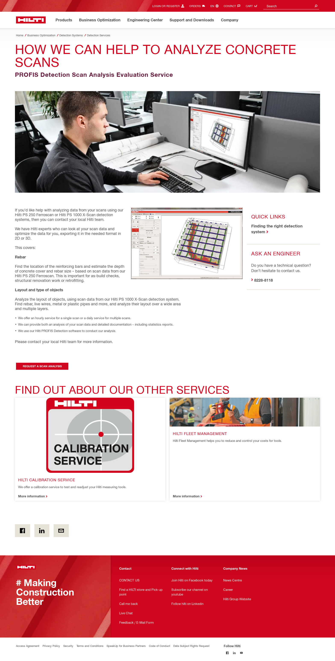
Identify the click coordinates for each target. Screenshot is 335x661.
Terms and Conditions (89, 645)
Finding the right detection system (277, 228)
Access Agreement (27, 645)
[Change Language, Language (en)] (215, 5)
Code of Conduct (159, 645)
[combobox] (291, 5)
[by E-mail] (61, 530)
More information (31, 496)
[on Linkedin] (42, 530)
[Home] (31, 19)
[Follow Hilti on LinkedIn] (234, 652)
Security (68, 645)
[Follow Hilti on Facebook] (227, 652)
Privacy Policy (51, 645)
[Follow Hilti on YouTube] (241, 652)
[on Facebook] (22, 530)
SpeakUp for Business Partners (126, 645)
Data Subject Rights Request (191, 645)
